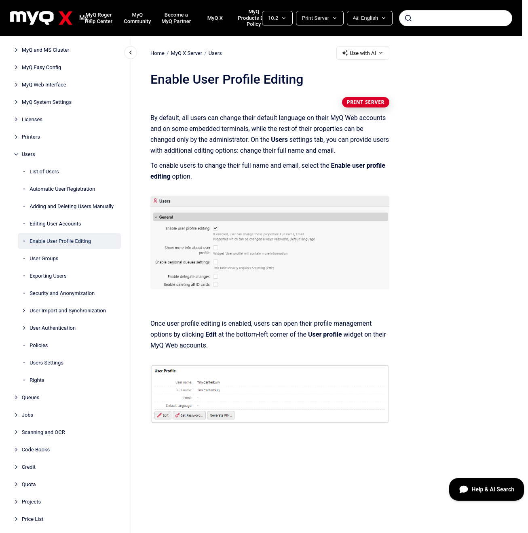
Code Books (36, 450)
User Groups (44, 258)
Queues (31, 397)
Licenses (32, 119)
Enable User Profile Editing (60, 241)
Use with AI (363, 53)
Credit (29, 467)
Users (28, 154)
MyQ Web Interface (44, 85)
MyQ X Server (186, 53)
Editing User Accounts (55, 224)
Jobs (28, 415)
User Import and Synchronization (68, 311)
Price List (33, 519)
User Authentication (53, 328)
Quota (29, 484)
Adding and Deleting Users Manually (72, 206)
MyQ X (215, 18)
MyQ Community (137, 18)
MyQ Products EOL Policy (254, 17)
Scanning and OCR (43, 432)
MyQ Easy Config (41, 67)
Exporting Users (48, 276)
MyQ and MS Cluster (46, 50)
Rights (37, 380)
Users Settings (46, 363)
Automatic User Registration (62, 189)
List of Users (44, 172)
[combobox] (455, 18)
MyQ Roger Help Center (98, 18)
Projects (31, 502)
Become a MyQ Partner (176, 18)
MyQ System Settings (47, 102)
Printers (31, 137)
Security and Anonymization (62, 293)
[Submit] (408, 18)
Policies (39, 345)
